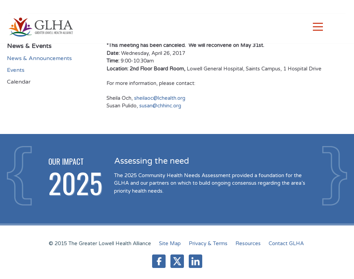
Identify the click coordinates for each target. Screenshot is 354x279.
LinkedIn (195, 261)
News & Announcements (39, 58)
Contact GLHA (286, 243)
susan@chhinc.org (161, 106)
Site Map (170, 243)
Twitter (177, 261)
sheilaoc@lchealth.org (159, 98)
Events (16, 70)
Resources (248, 243)
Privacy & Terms (208, 243)
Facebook (159, 261)
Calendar (19, 81)
